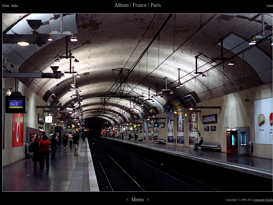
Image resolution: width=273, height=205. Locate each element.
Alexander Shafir (263, 199)
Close (269, 5)
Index (14, 5)
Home (5, 5)
